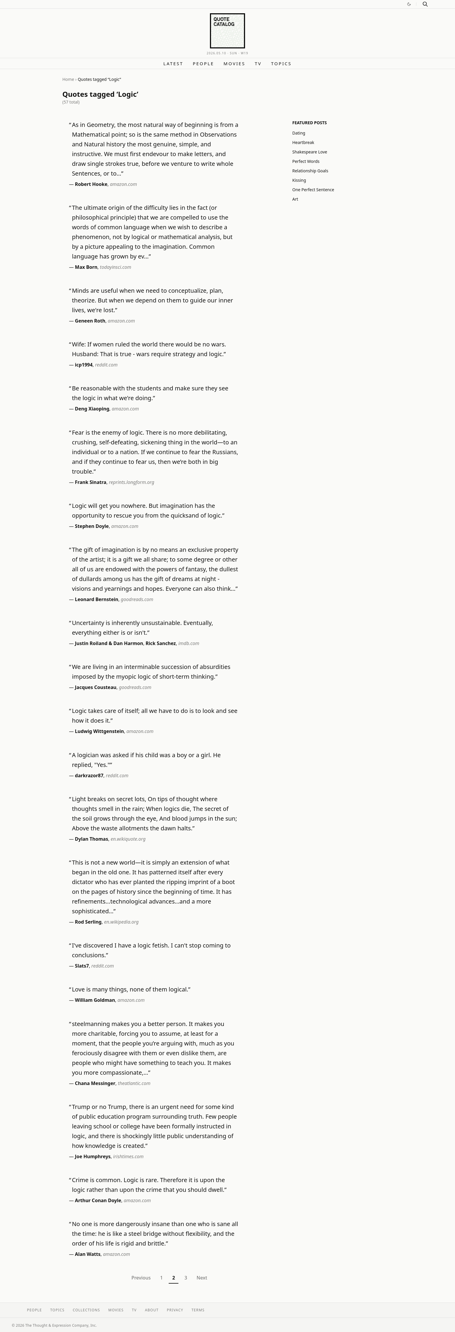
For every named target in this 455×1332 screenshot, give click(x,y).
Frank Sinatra (90, 482)
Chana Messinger (95, 1083)
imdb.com (188, 643)
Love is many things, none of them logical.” (131, 989)
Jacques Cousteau (95, 687)
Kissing (299, 180)
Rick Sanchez (161, 643)
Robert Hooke (91, 184)
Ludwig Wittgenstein (99, 731)
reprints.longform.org (131, 482)
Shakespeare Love (309, 152)
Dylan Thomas (91, 839)
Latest (173, 63)
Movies (234, 63)
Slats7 (82, 966)
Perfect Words (305, 161)
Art (295, 199)
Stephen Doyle (92, 526)
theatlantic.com (134, 1083)
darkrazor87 (89, 775)
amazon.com (123, 184)
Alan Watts (88, 1254)
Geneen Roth (90, 321)
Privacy (175, 1310)
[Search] (425, 4)
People (203, 63)
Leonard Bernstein (96, 599)
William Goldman (95, 1000)
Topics (281, 63)
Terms (198, 1310)
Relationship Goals (310, 171)
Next (202, 1277)
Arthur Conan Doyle (98, 1200)
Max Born (86, 267)
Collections (86, 1310)
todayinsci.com (115, 267)
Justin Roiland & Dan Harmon (109, 643)
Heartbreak (303, 142)
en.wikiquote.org (128, 839)
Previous (141, 1277)
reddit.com (106, 364)
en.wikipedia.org (121, 922)
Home (68, 79)
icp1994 (84, 364)
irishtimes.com (128, 1156)
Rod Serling (88, 922)
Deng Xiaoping (92, 408)
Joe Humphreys (93, 1156)
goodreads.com (137, 599)
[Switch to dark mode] (409, 4)
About (151, 1310)
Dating (298, 133)
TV (258, 63)
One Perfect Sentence (313, 189)
